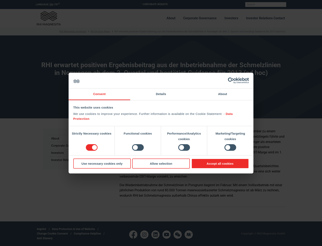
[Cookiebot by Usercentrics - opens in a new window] (231, 80)
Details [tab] (161, 94)
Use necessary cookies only (101, 163)
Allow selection (161, 163)
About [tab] (222, 94)
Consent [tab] (99, 94)
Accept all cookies (220, 163)
